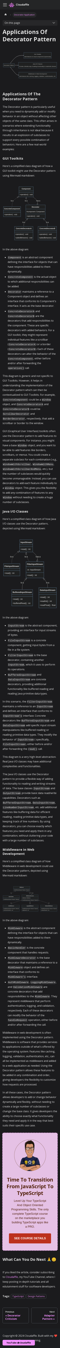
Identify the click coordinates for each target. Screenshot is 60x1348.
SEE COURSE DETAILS (30, 1238)
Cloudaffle (12, 1277)
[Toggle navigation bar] (5, 4)
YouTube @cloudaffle (19, 1342)
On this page (12, 23)
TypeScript (18, 1296)
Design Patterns (36, 1296)
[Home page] (6, 15)
